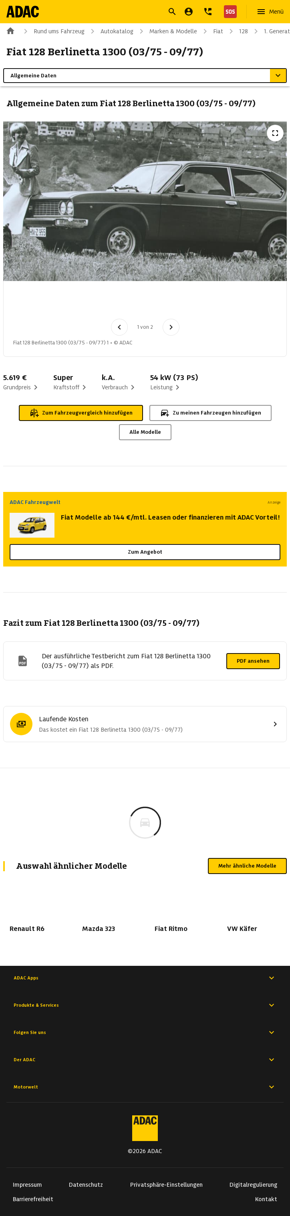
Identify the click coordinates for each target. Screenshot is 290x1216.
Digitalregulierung (253, 1184)
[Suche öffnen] (172, 12)
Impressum (27, 1184)
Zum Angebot (145, 551)
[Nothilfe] (229, 12)
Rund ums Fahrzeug (53, 31)
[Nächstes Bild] (171, 327)
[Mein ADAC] (188, 11)
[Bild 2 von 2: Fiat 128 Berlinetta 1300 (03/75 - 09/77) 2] (71, 302)
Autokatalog (110, 31)
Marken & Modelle (167, 31)
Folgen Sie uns (145, 1032)
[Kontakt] (208, 11)
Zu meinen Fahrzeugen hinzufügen (210, 413)
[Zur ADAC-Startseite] (22, 11)
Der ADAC (145, 1059)
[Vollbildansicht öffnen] (275, 133)
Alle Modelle (145, 432)
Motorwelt (145, 1087)
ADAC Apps (145, 978)
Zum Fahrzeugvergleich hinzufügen (81, 413)
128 (237, 31)
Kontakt (266, 1199)
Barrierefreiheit (33, 1199)
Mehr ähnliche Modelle (247, 865)
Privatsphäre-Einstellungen (166, 1184)
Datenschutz (86, 1184)
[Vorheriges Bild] (119, 327)
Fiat (211, 31)
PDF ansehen (253, 661)
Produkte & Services (145, 1005)
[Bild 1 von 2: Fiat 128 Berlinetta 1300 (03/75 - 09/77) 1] (29, 302)
